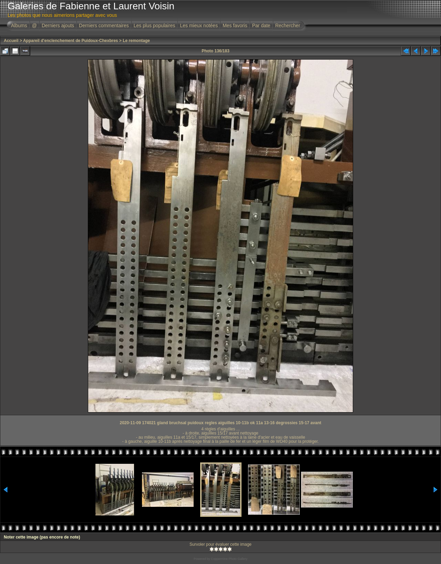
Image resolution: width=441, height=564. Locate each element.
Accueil (11, 40)
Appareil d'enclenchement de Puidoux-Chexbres (70, 40)
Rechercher (287, 25)
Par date (261, 25)
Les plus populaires (154, 25)
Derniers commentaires (104, 25)
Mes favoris (235, 25)
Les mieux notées (199, 25)
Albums (19, 25)
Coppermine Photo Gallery (229, 559)
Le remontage (136, 40)
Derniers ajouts (58, 25)
